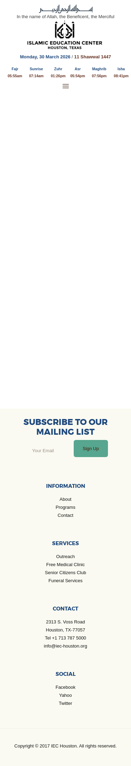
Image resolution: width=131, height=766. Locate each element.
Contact (65, 515)
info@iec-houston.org (65, 646)
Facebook (65, 687)
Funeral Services (66, 580)
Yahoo (65, 695)
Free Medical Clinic (65, 564)
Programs (65, 507)
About (66, 499)
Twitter (65, 703)
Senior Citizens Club (65, 572)
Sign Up (91, 448)
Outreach (65, 556)
